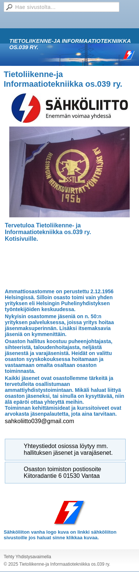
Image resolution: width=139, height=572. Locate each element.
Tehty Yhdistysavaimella (27, 556)
